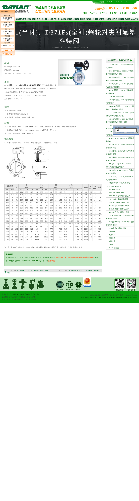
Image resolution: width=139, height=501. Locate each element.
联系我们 (133, 13)
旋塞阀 (69, 19)
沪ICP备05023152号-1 (106, 297)
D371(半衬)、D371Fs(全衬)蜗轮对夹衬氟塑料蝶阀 (22, 85)
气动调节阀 (14, 294)
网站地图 (93, 297)
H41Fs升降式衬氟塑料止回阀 (119, 209)
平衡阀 (95, 19)
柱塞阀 (76, 19)
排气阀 (114, 19)
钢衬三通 (112, 238)
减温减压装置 (21, 19)
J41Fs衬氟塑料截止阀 (116, 193)
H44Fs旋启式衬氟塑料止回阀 (119, 212)
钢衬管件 (112, 231)
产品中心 (93, 13)
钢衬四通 (112, 241)
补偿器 (111, 244)
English (111, 2)
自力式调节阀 (34, 294)
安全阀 (56, 19)
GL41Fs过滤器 (114, 248)
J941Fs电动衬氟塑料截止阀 (118, 199)
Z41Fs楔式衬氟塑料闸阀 (117, 228)
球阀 (34, 19)
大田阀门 (67, 47)
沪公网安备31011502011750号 (126, 297)
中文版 (101, 2)
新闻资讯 (113, 13)
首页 (85, 13)
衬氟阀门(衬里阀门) (81, 47)
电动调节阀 (24, 294)
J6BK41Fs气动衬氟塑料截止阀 (119, 196)
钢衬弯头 (112, 235)
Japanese (130, 2)
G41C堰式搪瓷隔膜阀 (116, 96)
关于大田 (123, 13)
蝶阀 (38, 19)
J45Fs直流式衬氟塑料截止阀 (119, 202)
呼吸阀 (121, 19)
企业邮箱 (84, 297)
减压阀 (63, 19)
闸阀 (29, 19)
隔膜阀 (101, 19)
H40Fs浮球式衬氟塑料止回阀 (119, 206)
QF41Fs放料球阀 (114, 189)
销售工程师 (7, 19)
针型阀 (108, 19)
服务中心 (103, 13)
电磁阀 (127, 19)
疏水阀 (82, 19)
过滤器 (89, 19)
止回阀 (50, 19)
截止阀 (44, 19)
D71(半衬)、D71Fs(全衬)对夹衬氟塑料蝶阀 (83, 270)
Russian (120, 2)
